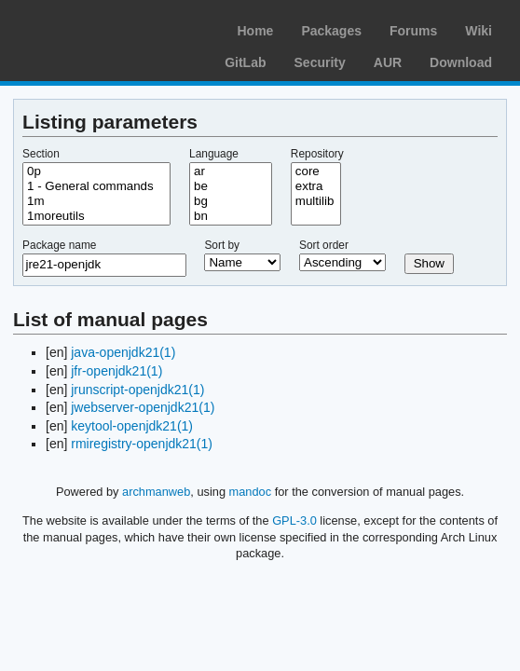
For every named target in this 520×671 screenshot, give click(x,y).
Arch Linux (102, 28)
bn (230, 216)
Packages (331, 30)
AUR (388, 62)
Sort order (324, 245)
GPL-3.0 (294, 520)
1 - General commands (96, 186)
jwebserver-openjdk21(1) (142, 407)
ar (230, 171)
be (230, 186)
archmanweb (156, 492)
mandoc (250, 492)
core (316, 171)
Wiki (478, 30)
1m (96, 201)
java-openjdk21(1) (123, 352)
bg (230, 201)
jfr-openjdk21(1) (116, 370)
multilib (316, 201)
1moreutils (96, 216)
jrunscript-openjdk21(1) (137, 389)
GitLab (245, 62)
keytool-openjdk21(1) (132, 425)
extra (316, 186)
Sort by (221, 245)
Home (255, 30)
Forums (413, 30)
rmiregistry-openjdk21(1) (141, 443)
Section (41, 153)
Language (214, 153)
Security (320, 62)
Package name (59, 245)
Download (461, 62)
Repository (317, 153)
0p (96, 171)
